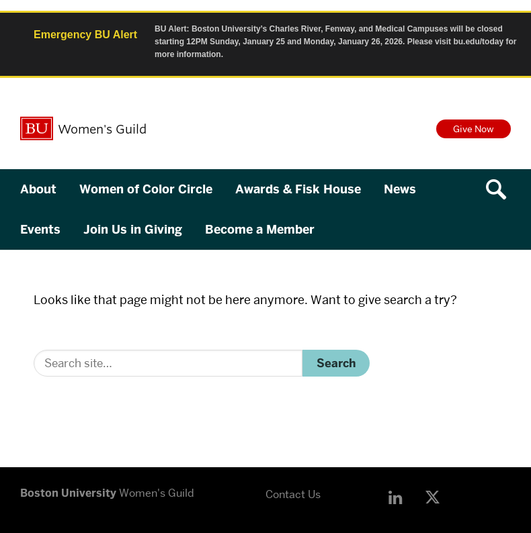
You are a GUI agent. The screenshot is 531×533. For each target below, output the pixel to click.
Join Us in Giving (132, 230)
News (400, 189)
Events (40, 230)
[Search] (168, 363)
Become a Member (260, 230)
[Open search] (501, 189)
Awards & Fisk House (298, 189)
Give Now (473, 129)
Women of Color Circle (145, 189)
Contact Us (293, 494)
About (38, 189)
